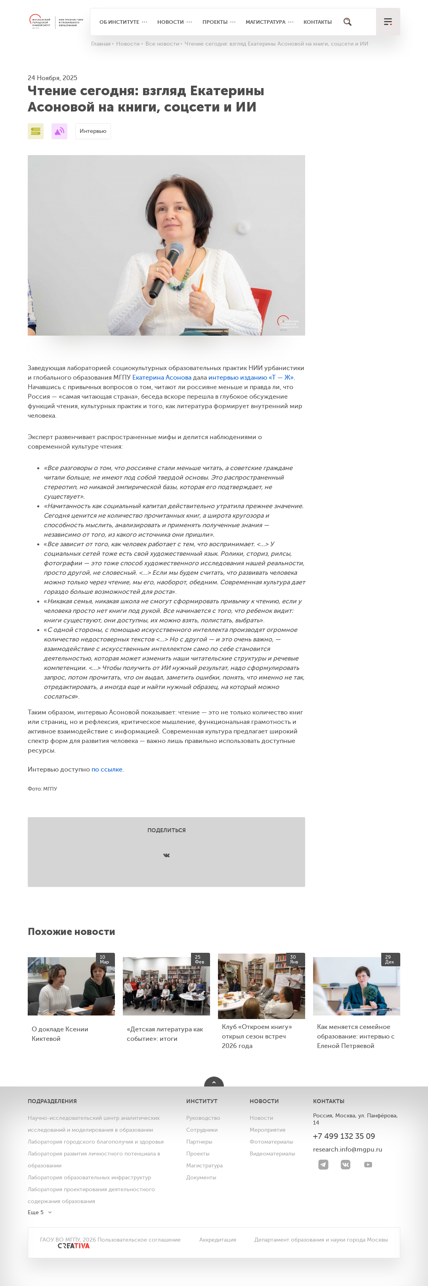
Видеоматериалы (272, 1154)
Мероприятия (267, 1130)
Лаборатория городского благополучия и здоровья (96, 1142)
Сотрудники (202, 1130)
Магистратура (265, 22)
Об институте (119, 22)
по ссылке (107, 769)
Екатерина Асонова (161, 377)
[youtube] (368, 1164)
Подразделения (52, 1101)
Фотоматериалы (271, 1142)
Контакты (318, 22)
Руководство (203, 1118)
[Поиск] (348, 21)
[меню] (388, 21)
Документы (201, 1177)
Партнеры (199, 1142)
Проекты (215, 22)
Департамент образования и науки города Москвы (321, 1240)
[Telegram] (323, 1164)
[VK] (345, 1164)
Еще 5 (36, 1212)
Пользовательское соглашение (139, 1240)
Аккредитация (217, 1240)
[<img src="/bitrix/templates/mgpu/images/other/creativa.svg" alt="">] (65, 1249)
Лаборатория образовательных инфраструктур (89, 1177)
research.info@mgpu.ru (347, 1149)
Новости (170, 22)
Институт (202, 1101)
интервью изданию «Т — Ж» (251, 377)
